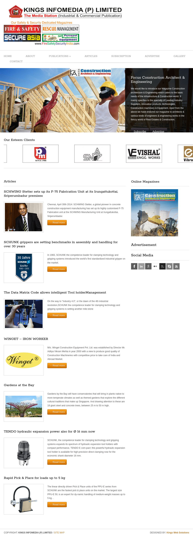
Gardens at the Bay (19, 385)
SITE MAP (59, 532)
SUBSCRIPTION (121, 56)
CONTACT (16, 61)
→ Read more (57, 222)
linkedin (141, 266)
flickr (155, 266)
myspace (162, 266)
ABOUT (30, 56)
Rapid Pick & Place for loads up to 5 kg (34, 478)
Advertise (158, 131)
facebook (134, 266)
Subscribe (140, 131)
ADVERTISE (152, 56)
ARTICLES (91, 56)
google (148, 266)
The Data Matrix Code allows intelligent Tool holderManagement (55, 292)
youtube (176, 266)
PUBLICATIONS (60, 56)
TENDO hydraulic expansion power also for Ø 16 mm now (49, 431)
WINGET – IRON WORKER (26, 339)
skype (169, 266)
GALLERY (179, 56)
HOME (8, 56)
